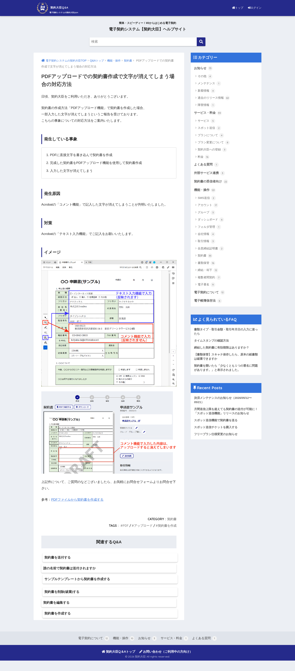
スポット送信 (209, 128)
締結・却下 (208, 271)
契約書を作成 (167, 526)
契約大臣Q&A (58, 7)
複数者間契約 (209, 278)
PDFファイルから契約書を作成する (77, 499)
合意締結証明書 (211, 249)
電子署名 (206, 285)
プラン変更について (214, 143)
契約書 (171, 519)
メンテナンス (209, 83)
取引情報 (206, 242)
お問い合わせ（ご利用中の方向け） (165, 662)
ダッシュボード (211, 220)
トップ (235, 7)
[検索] (201, 41)
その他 (205, 76)
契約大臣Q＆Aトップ (118, 662)
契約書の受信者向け (212, 182)
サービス (206, 121)
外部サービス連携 (210, 173)
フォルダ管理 (209, 228)
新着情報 (206, 91)
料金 (203, 157)
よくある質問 (207, 165)
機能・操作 (205, 191)
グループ (206, 213)
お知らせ (203, 68)
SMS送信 (207, 199)
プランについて (211, 135)
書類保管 (206, 264)
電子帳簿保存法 (208, 302)
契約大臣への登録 (212, 150)
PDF (126, 526)
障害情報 (206, 105)
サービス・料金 (208, 113)
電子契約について (210, 293)
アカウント (208, 206)
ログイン (253, 7)
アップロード (143, 526)
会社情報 (206, 235)
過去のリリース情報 (214, 98)
